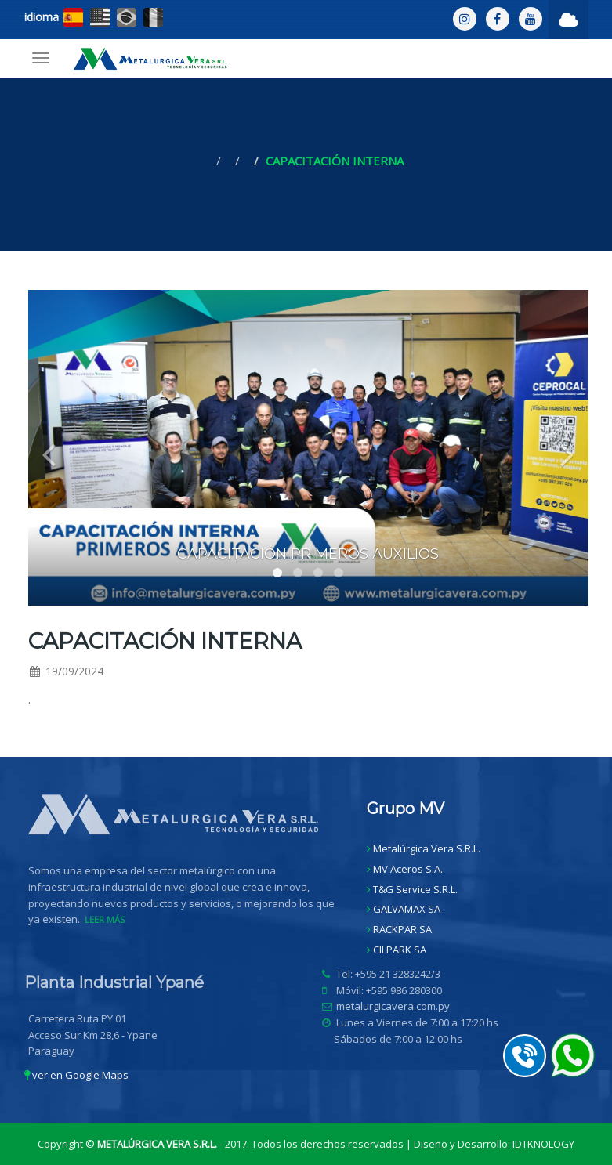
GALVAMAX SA (406, 909)
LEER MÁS (109, 919)
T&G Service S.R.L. (415, 889)
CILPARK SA (399, 949)
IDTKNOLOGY (543, 1144)
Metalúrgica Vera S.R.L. (426, 848)
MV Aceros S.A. (408, 869)
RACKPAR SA (402, 929)
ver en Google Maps (76, 1075)
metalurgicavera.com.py (397, 1006)
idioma (41, 16)
